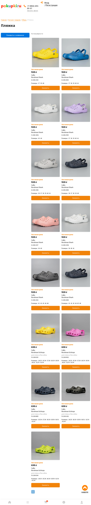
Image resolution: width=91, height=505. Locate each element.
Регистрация (51, 5)
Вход (47, 2)
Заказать (45, 88)
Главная (3, 20)
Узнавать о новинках (15, 35)
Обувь (24, 20)
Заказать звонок (32, 11)
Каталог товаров (14, 20)
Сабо (45, 76)
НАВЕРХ (84, 492)
